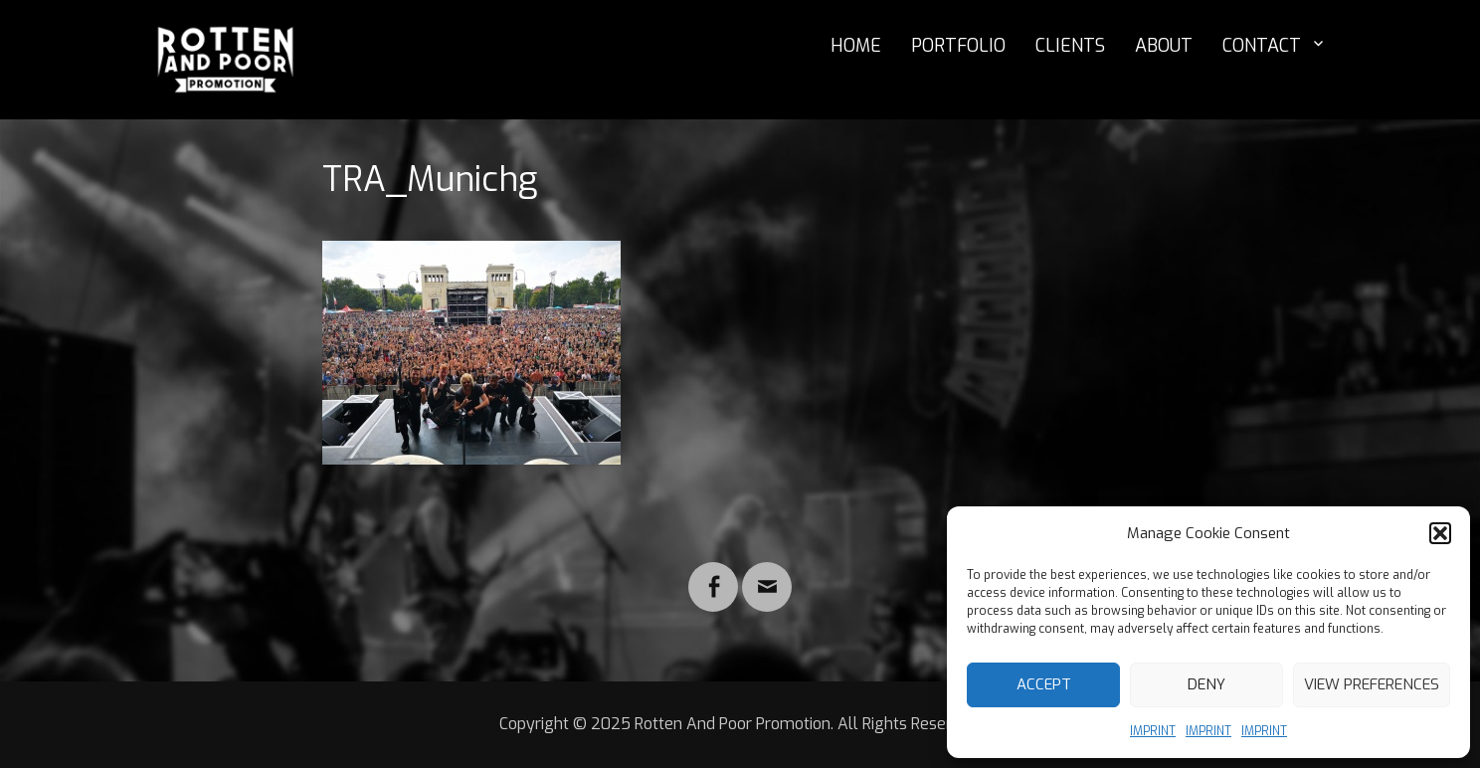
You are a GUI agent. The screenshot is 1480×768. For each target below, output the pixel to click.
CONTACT (1261, 46)
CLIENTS (1070, 46)
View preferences (1371, 684)
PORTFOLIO (958, 46)
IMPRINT (1153, 731)
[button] (1440, 533)
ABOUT (1164, 46)
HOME (856, 46)
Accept (1044, 684)
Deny (1206, 684)
